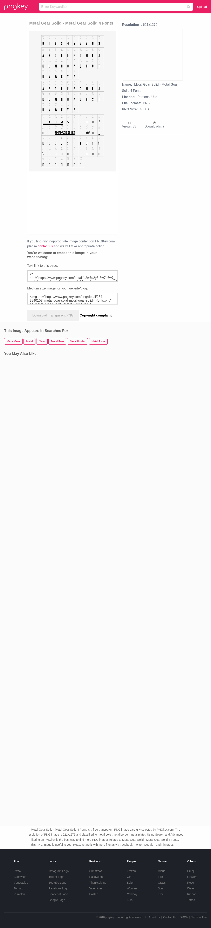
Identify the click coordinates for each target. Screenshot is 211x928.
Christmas (95, 871)
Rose (190, 882)
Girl (129, 876)
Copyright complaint (96, 315)
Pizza (17, 871)
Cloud (161, 871)
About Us (154, 917)
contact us (45, 246)
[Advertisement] (72, 202)
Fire (160, 876)
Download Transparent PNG (53, 315)
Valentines (95, 888)
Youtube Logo (57, 882)
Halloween (96, 876)
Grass (161, 882)
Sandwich (20, 876)
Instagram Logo (59, 871)
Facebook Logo (59, 888)
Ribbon (191, 894)
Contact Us (169, 917)
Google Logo (57, 900)
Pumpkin (19, 894)
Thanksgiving (97, 882)
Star (160, 888)
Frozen (131, 871)
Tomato (18, 888)
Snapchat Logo (58, 894)
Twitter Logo (56, 876)
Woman (132, 888)
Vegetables (21, 882)
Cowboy (132, 894)
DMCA (184, 917)
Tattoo (191, 900)
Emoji (190, 871)
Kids (129, 900)
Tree (161, 894)
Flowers (192, 876)
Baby (130, 882)
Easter (93, 894)
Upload (202, 6)
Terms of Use (199, 917)
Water (191, 888)
